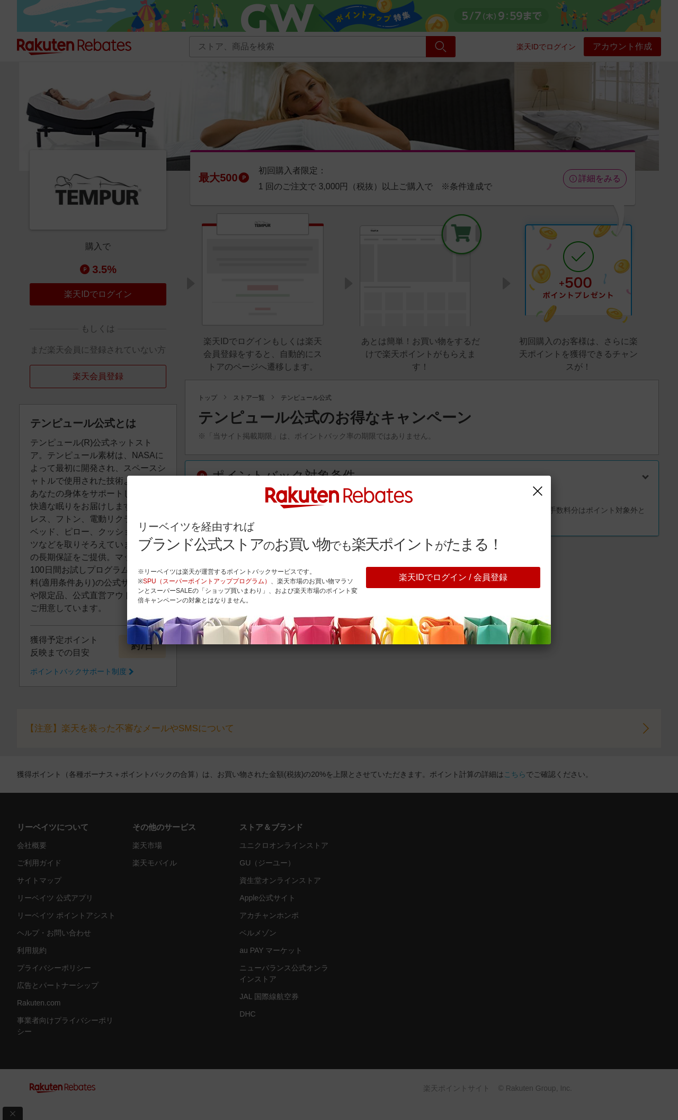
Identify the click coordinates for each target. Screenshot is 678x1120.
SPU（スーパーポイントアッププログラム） (207, 581)
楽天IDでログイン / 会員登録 (453, 577)
